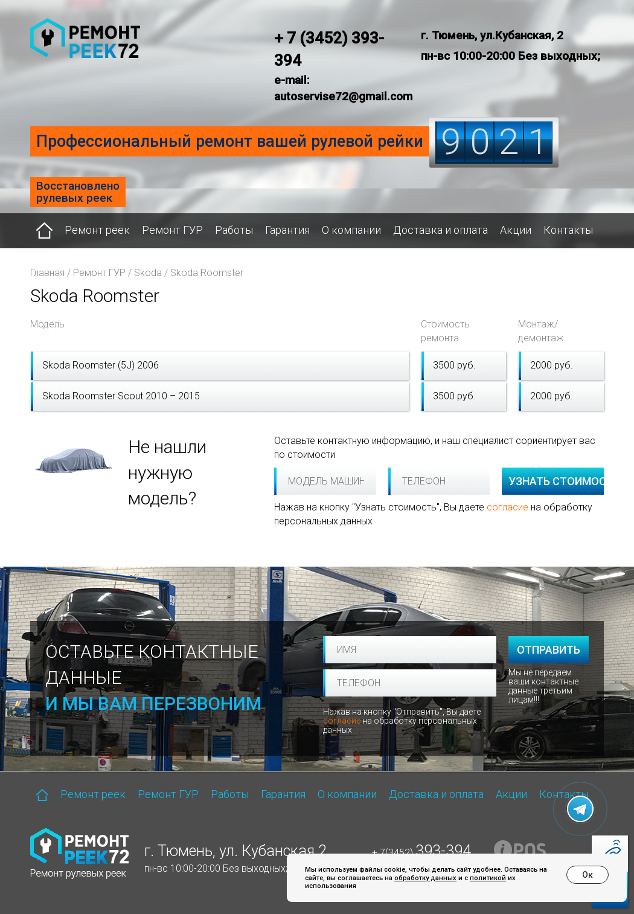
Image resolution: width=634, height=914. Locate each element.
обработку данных (425, 878)
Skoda (148, 272)
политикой (488, 878)
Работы (234, 230)
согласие (507, 507)
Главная (47, 272)
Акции (515, 230)
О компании (351, 230)
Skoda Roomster (206, 272)
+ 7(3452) (421, 852)
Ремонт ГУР (172, 230)
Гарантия (287, 230)
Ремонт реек (97, 230)
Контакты (568, 230)
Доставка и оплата (440, 230)
